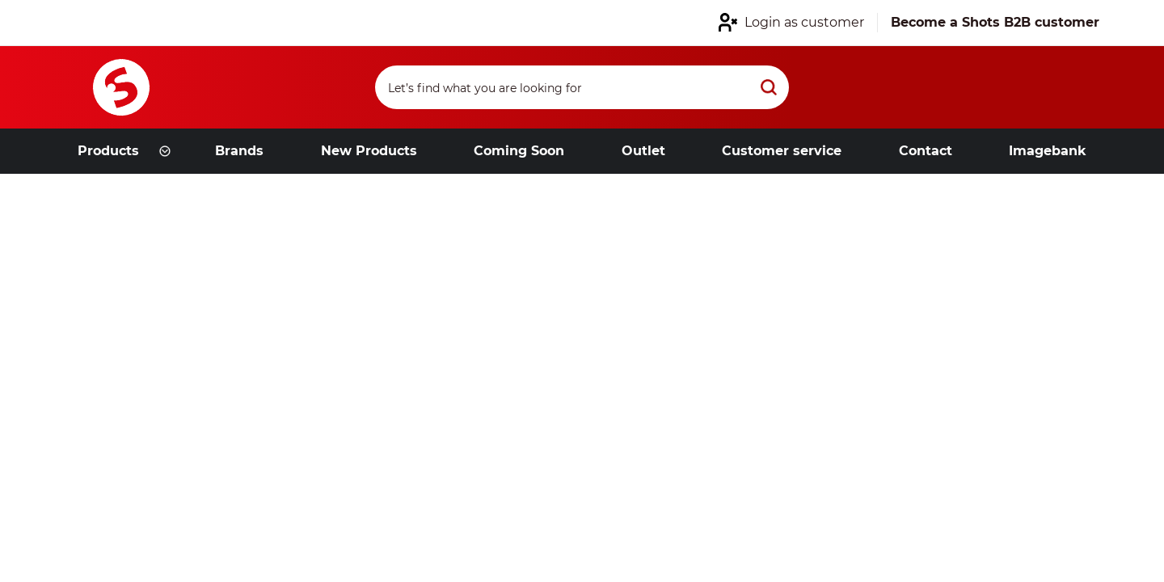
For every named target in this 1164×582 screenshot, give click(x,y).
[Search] (582, 87)
